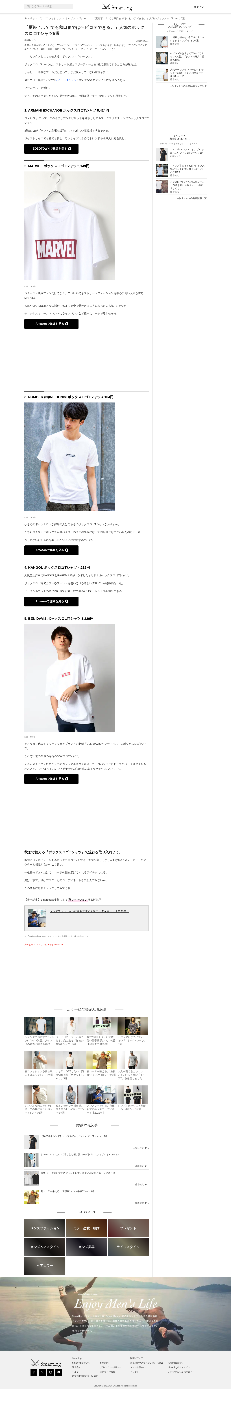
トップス (70, 18)
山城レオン (30, 40)
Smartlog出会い (176, 1363)
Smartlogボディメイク (179, 1367)
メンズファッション (50, 18)
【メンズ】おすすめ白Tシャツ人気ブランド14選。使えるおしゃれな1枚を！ (187, 168)
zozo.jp (33, 286)
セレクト (134, 1372)
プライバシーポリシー (110, 1367)
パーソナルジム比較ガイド (181, 1372)
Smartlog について (81, 1363)
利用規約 (104, 1363)
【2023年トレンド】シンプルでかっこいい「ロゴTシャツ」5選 (74, 1136)
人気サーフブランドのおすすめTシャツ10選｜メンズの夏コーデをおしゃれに (187, 72)
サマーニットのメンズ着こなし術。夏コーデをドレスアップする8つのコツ (80, 1154)
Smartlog (29, 18)
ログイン (199, 7)
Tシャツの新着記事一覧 (192, 198)
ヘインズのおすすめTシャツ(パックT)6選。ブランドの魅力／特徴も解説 (187, 56)
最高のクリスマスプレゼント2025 (146, 1363)
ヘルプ (75, 1372)
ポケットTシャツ (66, 80)
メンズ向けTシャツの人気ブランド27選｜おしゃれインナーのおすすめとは (187, 185)
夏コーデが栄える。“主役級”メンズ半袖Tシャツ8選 (67, 1191)
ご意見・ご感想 (107, 1372)
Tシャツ (84, 18)
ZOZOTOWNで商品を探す (50, 148)
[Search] (69, 6)
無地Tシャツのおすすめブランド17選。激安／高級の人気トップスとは (78, 1173)
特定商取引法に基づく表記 (85, 1376)
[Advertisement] (54, 973)
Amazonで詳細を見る (50, 323)
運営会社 (76, 1367)
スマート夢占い (137, 1367)
